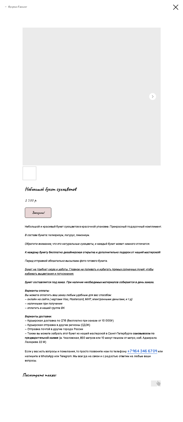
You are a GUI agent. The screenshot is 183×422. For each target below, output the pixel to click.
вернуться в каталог (17, 7)
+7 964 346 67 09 (142, 351)
